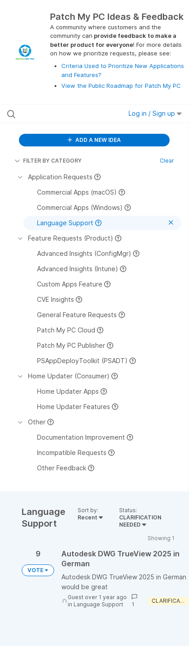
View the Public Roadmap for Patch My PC (121, 85)
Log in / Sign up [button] (155, 113)
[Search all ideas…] (58, 113)
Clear (167, 160)
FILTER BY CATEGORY (48, 160)
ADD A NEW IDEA (94, 139)
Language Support (98, 604)
